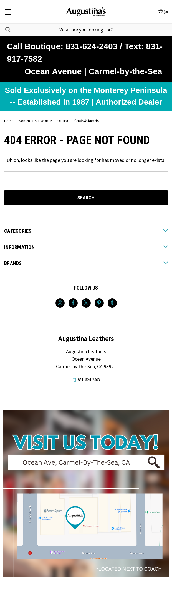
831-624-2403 (89, 379)
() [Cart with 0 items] (163, 11)
